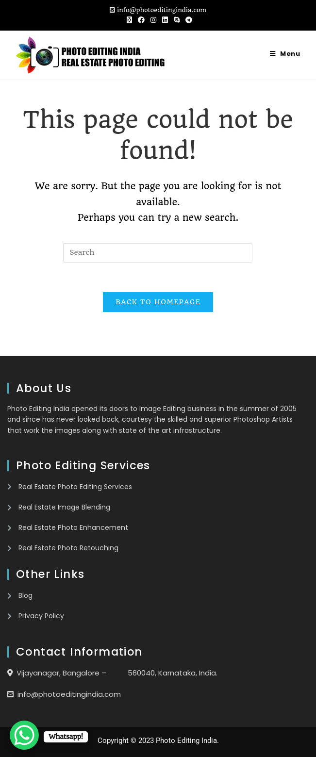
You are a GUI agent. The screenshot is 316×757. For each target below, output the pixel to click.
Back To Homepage (158, 302)
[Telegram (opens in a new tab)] (187, 20)
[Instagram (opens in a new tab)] (153, 20)
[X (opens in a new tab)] (129, 20)
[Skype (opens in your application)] (177, 20)
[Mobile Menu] (285, 53)
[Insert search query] (157, 253)
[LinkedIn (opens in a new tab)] (165, 20)
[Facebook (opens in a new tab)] (141, 20)
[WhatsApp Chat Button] (24, 735)
